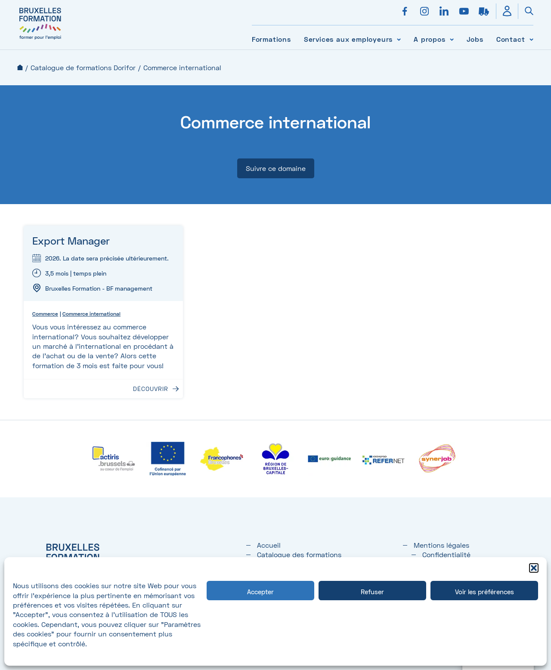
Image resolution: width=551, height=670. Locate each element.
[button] (533, 568)
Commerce (45, 313)
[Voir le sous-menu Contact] (531, 39)
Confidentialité (446, 554)
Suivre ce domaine (276, 168)
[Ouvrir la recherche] (525, 11)
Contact (510, 39)
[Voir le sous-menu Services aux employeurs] (399, 39)
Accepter (260, 592)
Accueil (20, 67)
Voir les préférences (484, 592)
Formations (271, 39)
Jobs (475, 39)
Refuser (372, 592)
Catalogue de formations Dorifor (83, 67)
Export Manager (71, 240)
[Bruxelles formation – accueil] (40, 40)
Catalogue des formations (299, 554)
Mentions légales (441, 545)
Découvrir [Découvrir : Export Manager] (150, 389)
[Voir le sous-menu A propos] (452, 39)
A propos (429, 39)
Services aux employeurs (348, 39)
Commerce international (91, 313)
